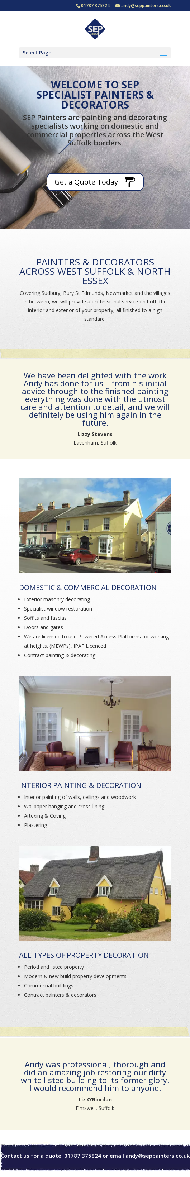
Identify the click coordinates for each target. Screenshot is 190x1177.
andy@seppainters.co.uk (157, 1155)
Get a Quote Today (86, 182)
